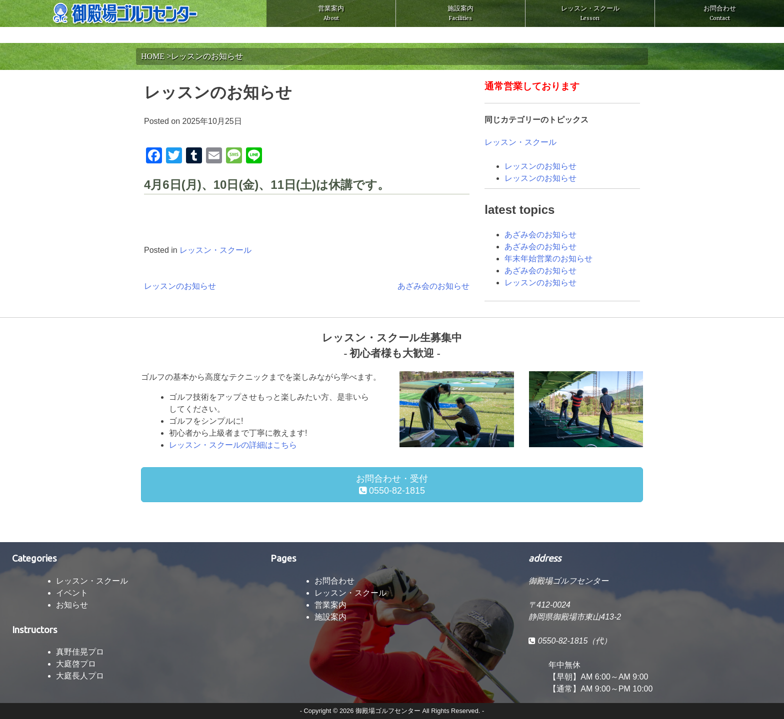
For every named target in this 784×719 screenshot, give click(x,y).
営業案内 (331, 13)
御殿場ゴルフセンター (388, 711)
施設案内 (461, 13)
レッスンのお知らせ (180, 286)
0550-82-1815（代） (570, 641)
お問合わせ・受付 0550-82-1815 (392, 485)
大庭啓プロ (76, 664)
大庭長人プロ (80, 676)
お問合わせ (720, 13)
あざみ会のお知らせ (434, 286)
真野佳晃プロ (80, 652)
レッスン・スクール (590, 13)
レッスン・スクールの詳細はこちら (233, 445)
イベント (72, 593)
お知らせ (72, 605)
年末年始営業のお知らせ (548, 258)
